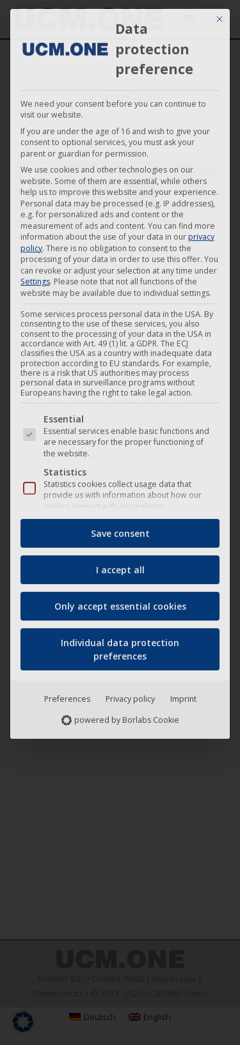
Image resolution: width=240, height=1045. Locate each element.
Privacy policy (130, 695)
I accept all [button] (120, 566)
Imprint (183, 695)
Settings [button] (35, 278)
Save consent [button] (120, 529)
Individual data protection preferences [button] (120, 645)
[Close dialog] (219, 16)
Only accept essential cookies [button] (120, 602)
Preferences (67, 695)
